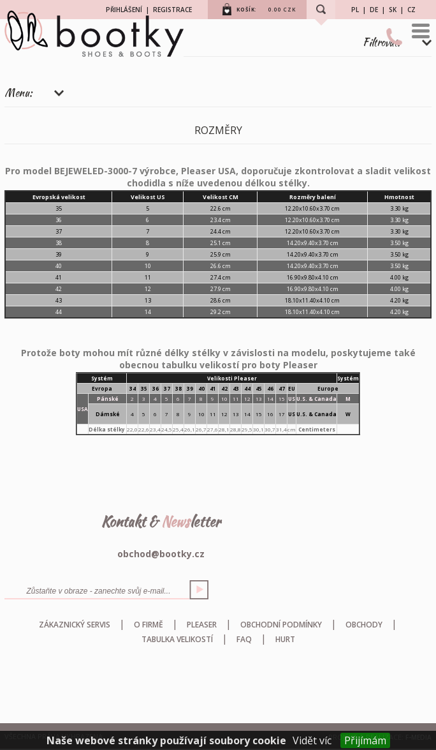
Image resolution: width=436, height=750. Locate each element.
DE (374, 9)
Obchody (363, 624)
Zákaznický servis (74, 624)
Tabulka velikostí (177, 639)
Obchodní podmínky (281, 624)
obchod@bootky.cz (161, 554)
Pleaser (202, 624)
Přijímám (365, 740)
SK (392, 9)
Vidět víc (312, 740)
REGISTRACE (172, 9)
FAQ (244, 639)
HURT (285, 639)
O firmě (148, 624)
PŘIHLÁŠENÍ (124, 9)
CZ (411, 9)
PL (355, 9)
